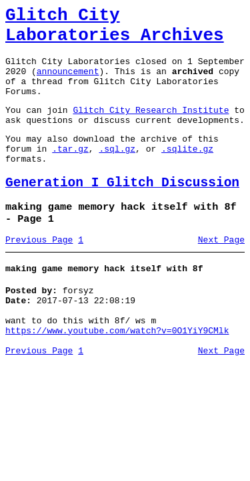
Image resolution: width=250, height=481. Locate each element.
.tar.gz (70, 172)
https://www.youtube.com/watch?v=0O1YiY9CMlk (117, 374)
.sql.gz (117, 172)
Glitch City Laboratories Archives (114, 29)
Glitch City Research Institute (151, 128)
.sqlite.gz (187, 172)
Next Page (221, 273)
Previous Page (39, 273)
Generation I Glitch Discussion (122, 211)
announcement (68, 83)
